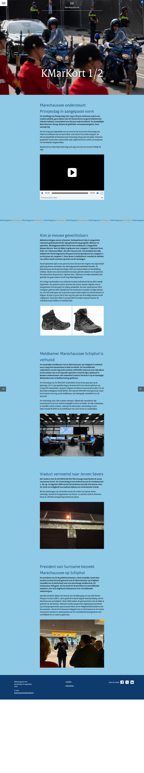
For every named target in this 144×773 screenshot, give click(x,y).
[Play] (72, 181)
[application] (72, 182)
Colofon (69, 754)
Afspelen (42, 202)
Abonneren (70, 758)
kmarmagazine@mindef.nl (25, 766)
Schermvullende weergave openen (101, 202)
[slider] (70, 202)
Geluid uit (97, 202)
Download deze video (50, 207)
